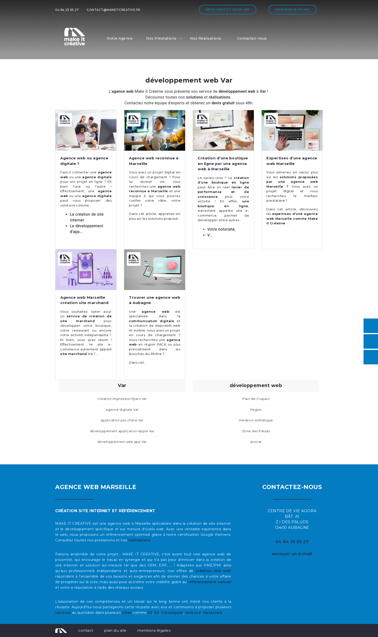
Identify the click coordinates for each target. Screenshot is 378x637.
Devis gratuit (227, 9)
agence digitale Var (122, 409)
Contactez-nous (252, 38)
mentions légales (153, 630)
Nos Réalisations (205, 38)
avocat (256, 442)
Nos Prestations (161, 38)
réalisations (139, 540)
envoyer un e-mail (292, 553)
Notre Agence (120, 38)
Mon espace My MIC (292, 9)
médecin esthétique (256, 420)
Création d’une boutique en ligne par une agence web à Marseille (223, 163)
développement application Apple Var (122, 431)
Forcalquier (172, 612)
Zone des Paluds (256, 431)
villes (127, 612)
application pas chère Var (122, 420)
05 (150, 612)
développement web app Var (122, 442)
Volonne (193, 612)
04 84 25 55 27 (67, 10)
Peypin (256, 409)
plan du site (115, 630)
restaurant (213, 612)
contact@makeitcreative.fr (113, 10)
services (63, 612)
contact (85, 630)
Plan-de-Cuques (256, 399)
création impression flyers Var (122, 399)
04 (156, 612)
